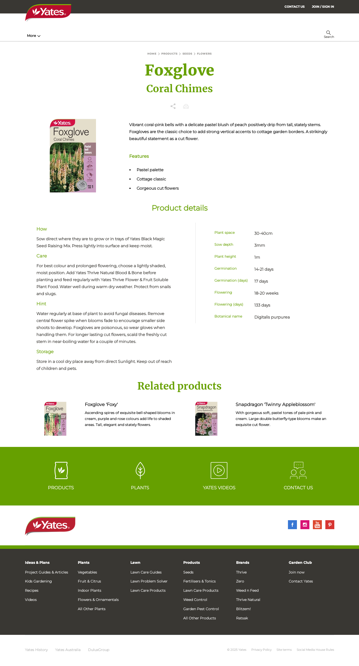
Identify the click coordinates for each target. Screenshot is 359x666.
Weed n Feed (247, 590)
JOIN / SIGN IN (323, 6)
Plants (83, 562)
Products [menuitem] (87, 35)
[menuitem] (323, 6)
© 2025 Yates (236, 650)
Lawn (135, 562)
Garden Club (300, 562)
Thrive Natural (248, 599)
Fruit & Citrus (89, 581)
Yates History (36, 650)
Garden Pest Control (201, 609)
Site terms (284, 650)
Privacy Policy (261, 650)
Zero (240, 581)
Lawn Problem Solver (149, 581)
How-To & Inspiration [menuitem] (47, 35)
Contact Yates (301, 581)
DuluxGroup (98, 650)
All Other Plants (91, 609)
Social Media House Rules (315, 650)
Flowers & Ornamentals (98, 599)
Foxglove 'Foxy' (101, 404)
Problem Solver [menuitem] (190, 35)
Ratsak (242, 618)
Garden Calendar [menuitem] (230, 35)
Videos (31, 599)
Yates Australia (68, 650)
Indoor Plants (89, 590)
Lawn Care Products (148, 590)
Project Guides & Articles (46, 572)
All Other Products (199, 618)
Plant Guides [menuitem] (120, 35)
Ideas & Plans (37, 562)
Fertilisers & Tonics (199, 581)
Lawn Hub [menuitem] (154, 35)
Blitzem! (243, 609)
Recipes (31, 590)
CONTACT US (294, 6)
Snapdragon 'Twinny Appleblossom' (275, 404)
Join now (296, 572)
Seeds (188, 572)
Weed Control (195, 599)
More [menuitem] (256, 35)
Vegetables (87, 572)
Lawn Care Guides (146, 572)
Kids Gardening (38, 581)
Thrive (241, 572)
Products (191, 562)
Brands (242, 562)
